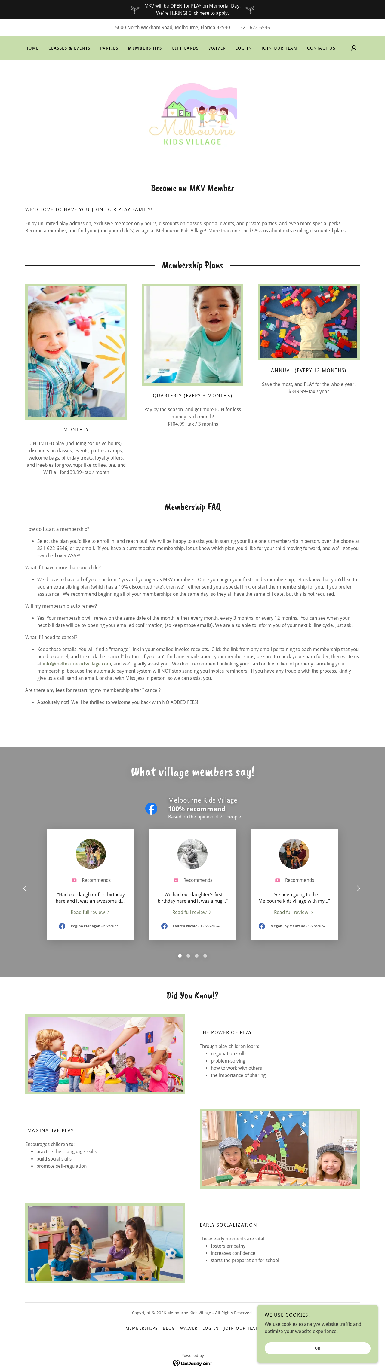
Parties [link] (109, 48)
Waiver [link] (217, 48)
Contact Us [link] (321, 48)
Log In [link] (244, 48)
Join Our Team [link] (279, 48)
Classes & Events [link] (69, 48)
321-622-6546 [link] (255, 27)
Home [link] (32, 48)
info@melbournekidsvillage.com (77, 664)
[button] (354, 48)
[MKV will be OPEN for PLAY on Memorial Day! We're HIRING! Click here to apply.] (192, 9)
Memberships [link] (145, 48)
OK (318, 1348)
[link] (192, 114)
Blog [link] (169, 1328)
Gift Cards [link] (185, 48)
